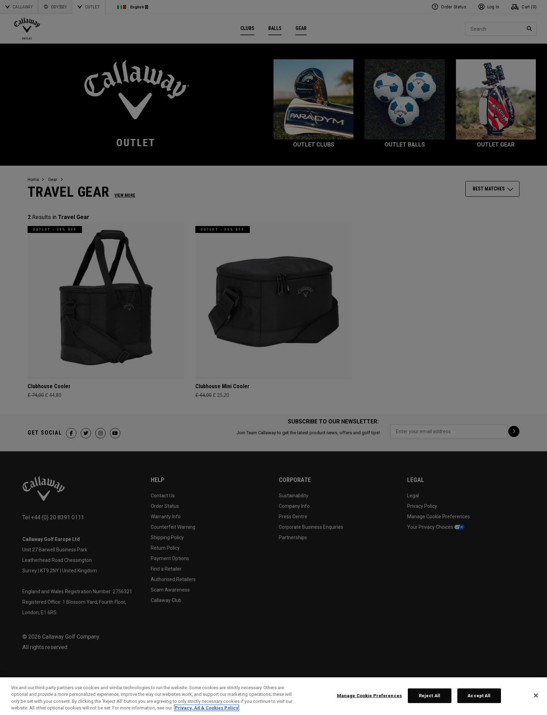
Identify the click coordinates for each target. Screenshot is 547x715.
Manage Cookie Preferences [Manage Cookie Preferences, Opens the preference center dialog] (369, 695)
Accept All (478, 695)
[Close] (536, 695)
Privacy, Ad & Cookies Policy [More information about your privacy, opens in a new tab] (206, 707)
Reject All (429, 695)
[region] (273, 696)
